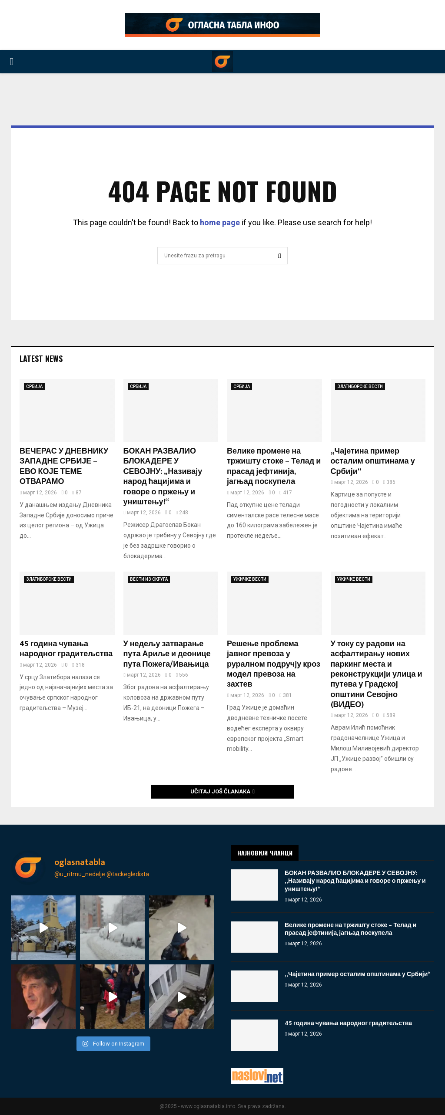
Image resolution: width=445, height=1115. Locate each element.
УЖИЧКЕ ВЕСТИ (249, 579)
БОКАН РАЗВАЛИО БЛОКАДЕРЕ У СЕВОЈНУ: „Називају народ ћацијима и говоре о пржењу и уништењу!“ (163, 477)
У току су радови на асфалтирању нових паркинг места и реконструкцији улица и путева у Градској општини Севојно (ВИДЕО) (376, 674)
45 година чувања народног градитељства (66, 649)
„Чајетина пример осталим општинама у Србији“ (373, 461)
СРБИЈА (34, 386)
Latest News (41, 358)
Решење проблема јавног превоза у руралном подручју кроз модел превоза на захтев (273, 664)
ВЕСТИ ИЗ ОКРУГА (149, 579)
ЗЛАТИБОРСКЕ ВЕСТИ (360, 386)
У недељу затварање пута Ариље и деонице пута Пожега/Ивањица (167, 654)
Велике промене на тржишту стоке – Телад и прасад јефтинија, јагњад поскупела (274, 466)
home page (220, 222)
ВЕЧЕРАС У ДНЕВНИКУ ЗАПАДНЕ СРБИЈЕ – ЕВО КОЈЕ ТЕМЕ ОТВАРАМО (64, 466)
